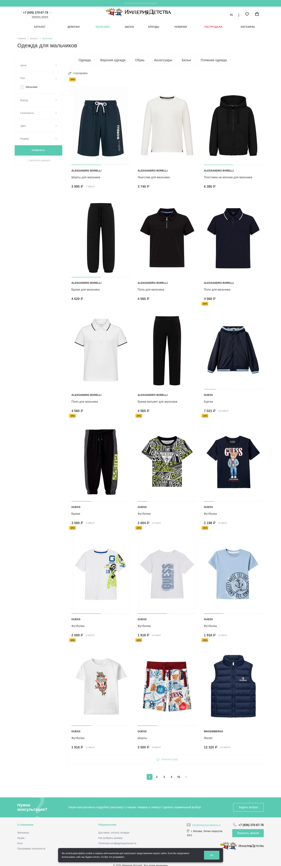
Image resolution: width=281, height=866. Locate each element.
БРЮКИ (75, 513)
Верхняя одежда (113, 60)
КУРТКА (208, 401)
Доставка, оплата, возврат (114, 832)
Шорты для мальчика (85, 177)
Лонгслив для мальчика (154, 177)
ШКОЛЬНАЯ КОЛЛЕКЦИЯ (140, 3)
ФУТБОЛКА (144, 513)
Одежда (85, 60)
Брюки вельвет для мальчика (157, 401)
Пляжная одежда (214, 60)
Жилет (208, 738)
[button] (81, 501)
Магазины (23, 832)
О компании (25, 824)
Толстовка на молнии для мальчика (228, 177)
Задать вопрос (248, 807)
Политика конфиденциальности (117, 843)
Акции (21, 837)
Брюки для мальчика (85, 289)
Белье (186, 60)
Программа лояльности (31, 848)
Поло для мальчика (151, 289)
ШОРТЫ (142, 738)
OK (211, 855)
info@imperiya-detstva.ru (206, 824)
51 (178, 776)
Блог (20, 843)
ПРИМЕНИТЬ (38, 150)
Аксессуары (163, 60)
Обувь (140, 60)
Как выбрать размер (110, 837)
